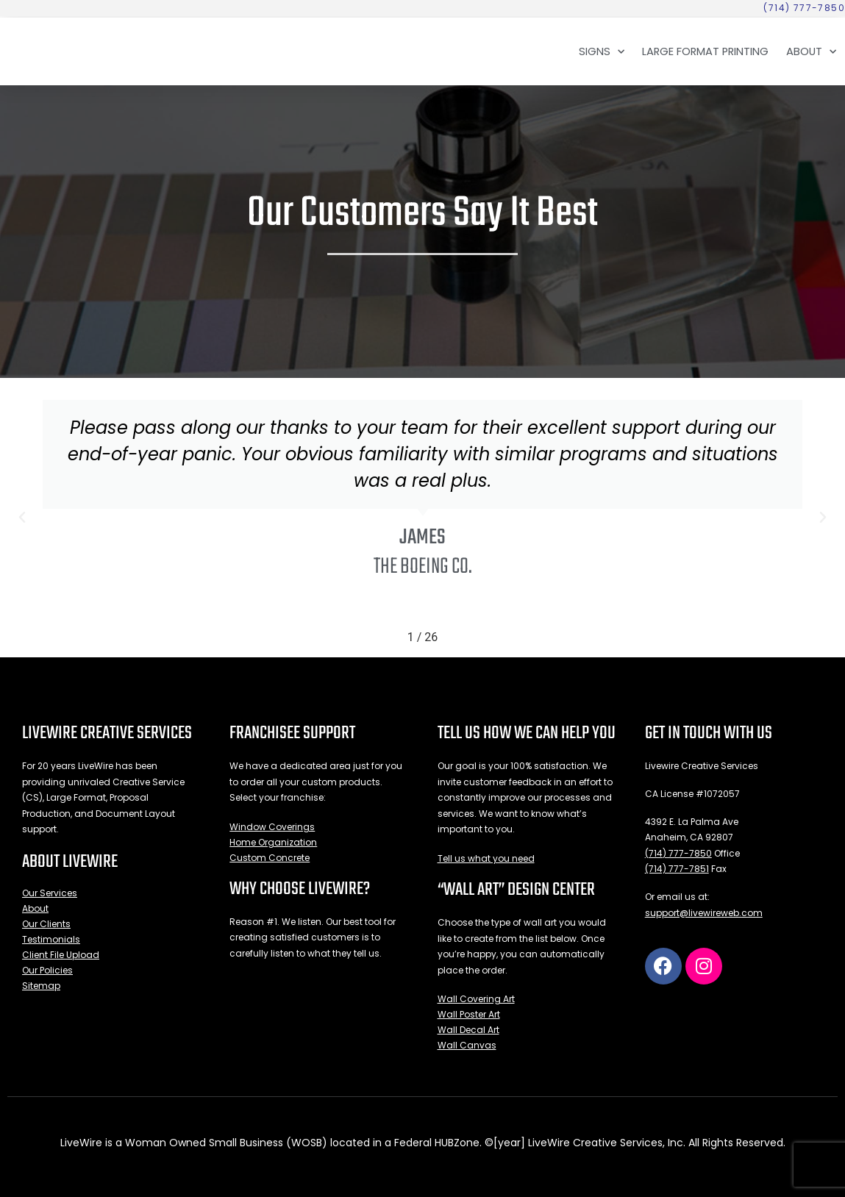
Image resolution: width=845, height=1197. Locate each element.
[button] (22, 517)
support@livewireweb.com (704, 913)
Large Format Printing (705, 51)
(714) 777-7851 (677, 868)
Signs (601, 51)
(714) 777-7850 (678, 853)
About (811, 51)
